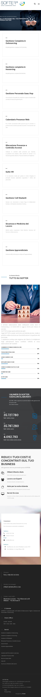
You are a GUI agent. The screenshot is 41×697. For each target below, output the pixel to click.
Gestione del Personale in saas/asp (10, 653)
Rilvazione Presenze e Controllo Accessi (10, 641)
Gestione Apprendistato (17, 250)
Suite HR (10, 172)
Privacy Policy (7, 691)
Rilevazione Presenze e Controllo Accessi (16, 146)
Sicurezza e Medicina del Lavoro (17, 225)
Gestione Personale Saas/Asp (19, 93)
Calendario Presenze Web (17, 119)
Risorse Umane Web (6, 658)
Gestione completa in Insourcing (16, 68)
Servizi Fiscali (4, 643)
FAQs (5, 690)
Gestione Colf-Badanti (16, 198)
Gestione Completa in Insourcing (9, 635)
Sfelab (23, 693)
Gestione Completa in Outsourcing (16, 42)
